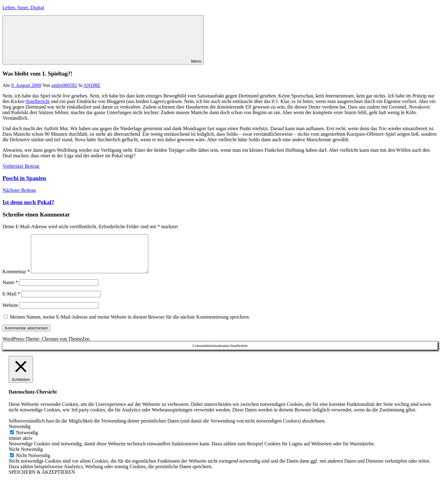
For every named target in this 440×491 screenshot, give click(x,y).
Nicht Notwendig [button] (26, 456)
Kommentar (16, 279)
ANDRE (92, 85)
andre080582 (64, 85)
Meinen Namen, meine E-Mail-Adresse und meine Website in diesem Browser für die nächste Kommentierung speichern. (130, 324)
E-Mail (11, 301)
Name (10, 289)
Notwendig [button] (20, 433)
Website (10, 312)
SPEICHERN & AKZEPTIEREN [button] (42, 479)
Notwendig (27, 440)
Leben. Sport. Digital (23, 7)
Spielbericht (38, 101)
